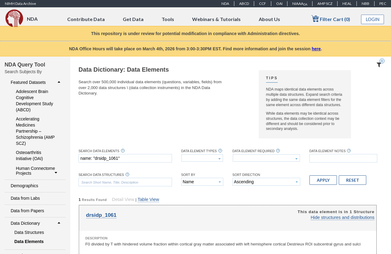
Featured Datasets (36, 82)
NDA (225, 3)
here (316, 48)
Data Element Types (199, 151)
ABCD (244, 3)
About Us (269, 19)
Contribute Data (86, 19)
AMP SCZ (324, 3)
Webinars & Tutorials (216, 19)
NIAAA (299, 3)
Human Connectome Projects (37, 171)
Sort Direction (246, 175)
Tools (168, 19)
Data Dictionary (36, 223)
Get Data (133, 19)
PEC (382, 3)
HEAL (347, 3)
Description (96, 238)
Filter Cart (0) (330, 19)
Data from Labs (25, 198)
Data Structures (29, 232)
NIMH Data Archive (20, 3)
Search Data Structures (101, 175)
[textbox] (125, 158)
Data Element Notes (327, 151)
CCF (262, 3)
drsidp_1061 (101, 215)
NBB (365, 3)
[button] (323, 179)
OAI (279, 3)
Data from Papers (27, 210)
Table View (148, 199)
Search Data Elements (99, 151)
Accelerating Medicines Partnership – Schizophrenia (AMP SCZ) (35, 131)
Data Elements (29, 241)
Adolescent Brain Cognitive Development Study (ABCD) (34, 100)
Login (372, 19)
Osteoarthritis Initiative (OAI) (29, 155)
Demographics (24, 185)
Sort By (188, 175)
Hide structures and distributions (343, 217)
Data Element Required (253, 151)
